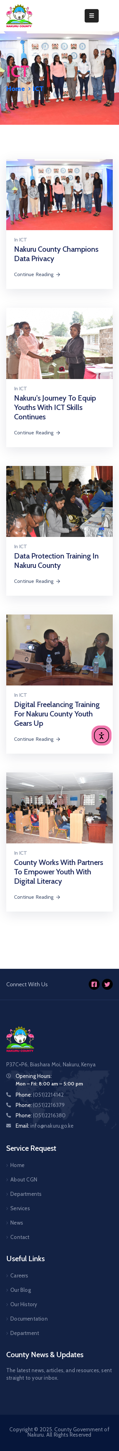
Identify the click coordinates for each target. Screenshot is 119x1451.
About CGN (23, 1179)
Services (20, 1208)
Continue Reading (37, 274)
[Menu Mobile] (92, 16)
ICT (23, 239)
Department (24, 1333)
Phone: (40, 1095)
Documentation (29, 1319)
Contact (19, 1237)
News (16, 1223)
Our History (23, 1304)
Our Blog (20, 1290)
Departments (26, 1194)
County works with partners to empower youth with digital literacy (58, 872)
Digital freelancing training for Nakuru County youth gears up (57, 714)
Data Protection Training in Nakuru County (56, 560)
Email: (44, 1126)
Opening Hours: (34, 1076)
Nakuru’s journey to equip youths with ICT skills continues (55, 407)
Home (15, 88)
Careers (19, 1275)
